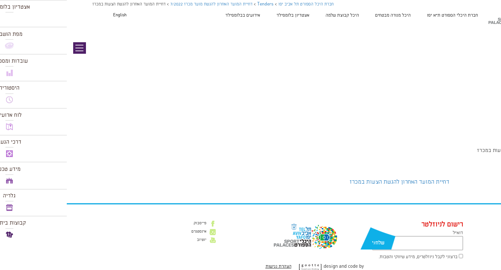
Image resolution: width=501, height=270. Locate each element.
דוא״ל (391, 233)
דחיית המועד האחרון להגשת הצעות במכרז (332, 182)
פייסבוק (133, 223)
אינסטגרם (132, 232)
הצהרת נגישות (212, 266)
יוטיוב (135, 240)
